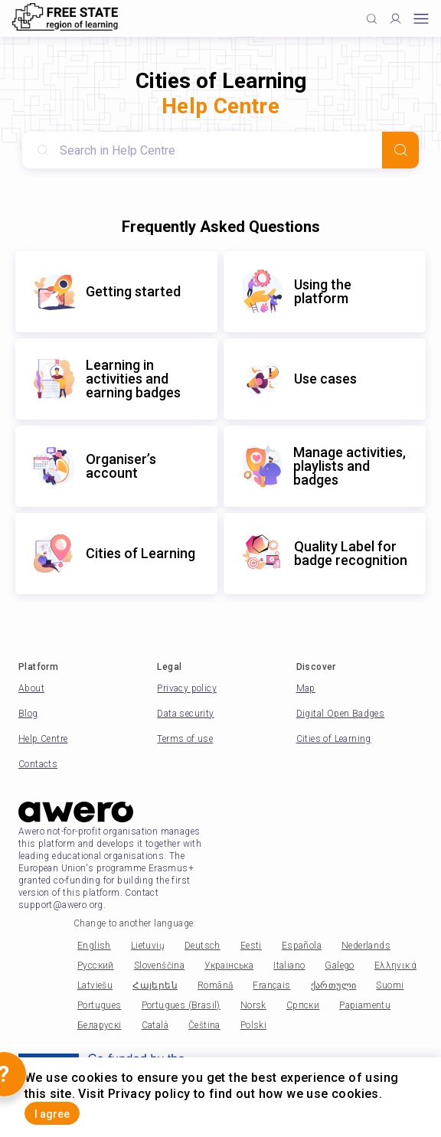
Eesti (251, 945)
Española (302, 945)
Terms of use (185, 738)
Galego (339, 965)
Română (215, 985)
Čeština (204, 1025)
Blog (28, 713)
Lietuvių (148, 945)
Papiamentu (364, 1005)
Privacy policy (187, 688)
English (94, 945)
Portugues (99, 1005)
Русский (95, 965)
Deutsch (202, 945)
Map (305, 688)
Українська (228, 965)
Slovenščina (159, 965)
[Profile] (395, 19)
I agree (52, 1114)
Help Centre (42, 738)
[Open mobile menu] (421, 18)
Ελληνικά (395, 965)
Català (155, 1025)
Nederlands (365, 945)
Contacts (37, 764)
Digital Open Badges (340, 713)
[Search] (400, 150)
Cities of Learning (333, 738)
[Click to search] (372, 19)
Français (271, 985)
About (31, 688)
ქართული (334, 985)
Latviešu (95, 985)
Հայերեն (155, 985)
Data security (185, 713)
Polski (253, 1025)
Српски (302, 1005)
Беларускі (99, 1025)
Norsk (253, 1005)
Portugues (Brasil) (181, 1005)
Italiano (289, 965)
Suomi (389, 985)
